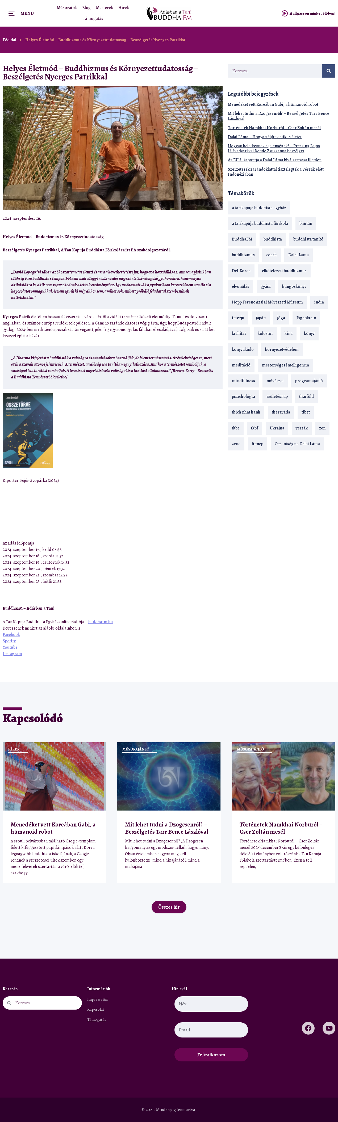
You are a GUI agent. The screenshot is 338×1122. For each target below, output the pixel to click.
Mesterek (104, 8)
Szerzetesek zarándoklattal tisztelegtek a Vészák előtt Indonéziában (276, 171)
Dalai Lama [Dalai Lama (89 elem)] (298, 255)
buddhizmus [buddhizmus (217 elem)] (243, 255)
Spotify (9, 641)
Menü (27, 13)
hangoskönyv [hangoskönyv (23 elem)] (294, 286)
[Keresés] (328, 71)
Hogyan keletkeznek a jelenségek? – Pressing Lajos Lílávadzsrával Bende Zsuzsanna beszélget (274, 148)
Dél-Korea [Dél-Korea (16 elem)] (241, 271)
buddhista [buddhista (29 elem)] (273, 239)
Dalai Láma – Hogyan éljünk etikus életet (265, 137)
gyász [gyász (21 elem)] (266, 286)
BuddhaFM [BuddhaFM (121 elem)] (242, 239)
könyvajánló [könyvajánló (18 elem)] (243, 349)
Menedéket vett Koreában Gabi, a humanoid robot (273, 104)
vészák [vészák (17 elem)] (302, 428)
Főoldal (9, 40)
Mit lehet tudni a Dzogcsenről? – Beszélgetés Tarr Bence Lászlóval (278, 116)
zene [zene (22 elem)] (236, 444)
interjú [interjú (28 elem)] (238, 318)
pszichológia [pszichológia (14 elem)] (243, 396)
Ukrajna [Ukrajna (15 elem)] (277, 428)
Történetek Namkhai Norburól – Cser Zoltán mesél (274, 128)
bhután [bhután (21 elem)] (305, 223)
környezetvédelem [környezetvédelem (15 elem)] (282, 349)
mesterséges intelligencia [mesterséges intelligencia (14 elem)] (285, 365)
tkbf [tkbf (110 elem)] (254, 428)
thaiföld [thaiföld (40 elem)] (306, 396)
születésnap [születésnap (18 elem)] (277, 396)
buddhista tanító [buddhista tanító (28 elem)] (308, 239)
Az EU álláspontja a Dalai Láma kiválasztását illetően (275, 160)
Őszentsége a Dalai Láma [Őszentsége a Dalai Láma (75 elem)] (297, 444)
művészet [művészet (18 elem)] (275, 381)
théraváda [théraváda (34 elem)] (281, 412)
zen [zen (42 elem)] (322, 428)
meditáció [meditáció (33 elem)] (241, 365)
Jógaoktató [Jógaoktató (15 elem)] (306, 318)
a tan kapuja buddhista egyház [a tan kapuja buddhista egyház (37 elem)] (259, 208)
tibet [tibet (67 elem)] (306, 412)
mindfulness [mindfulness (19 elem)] (243, 381)
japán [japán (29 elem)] (261, 318)
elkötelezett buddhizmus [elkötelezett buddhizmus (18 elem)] (284, 271)
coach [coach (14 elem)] (271, 255)
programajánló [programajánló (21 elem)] (309, 381)
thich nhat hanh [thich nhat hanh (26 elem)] (246, 412)
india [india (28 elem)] (319, 302)
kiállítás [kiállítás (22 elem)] (239, 333)
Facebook (11, 635)
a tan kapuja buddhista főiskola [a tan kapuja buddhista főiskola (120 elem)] (260, 223)
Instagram (12, 654)
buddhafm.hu (100, 622)
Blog (86, 8)
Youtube (10, 647)
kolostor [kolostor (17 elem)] (265, 333)
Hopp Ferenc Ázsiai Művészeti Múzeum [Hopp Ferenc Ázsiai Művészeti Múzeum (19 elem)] (267, 302)
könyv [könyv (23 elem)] (309, 333)
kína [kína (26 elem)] (289, 333)
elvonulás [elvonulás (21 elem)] (240, 286)
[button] (205, 218)
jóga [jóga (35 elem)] (281, 318)
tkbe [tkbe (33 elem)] (236, 428)
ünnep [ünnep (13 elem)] (257, 444)
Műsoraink (67, 8)
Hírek (123, 8)
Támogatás (93, 19)
